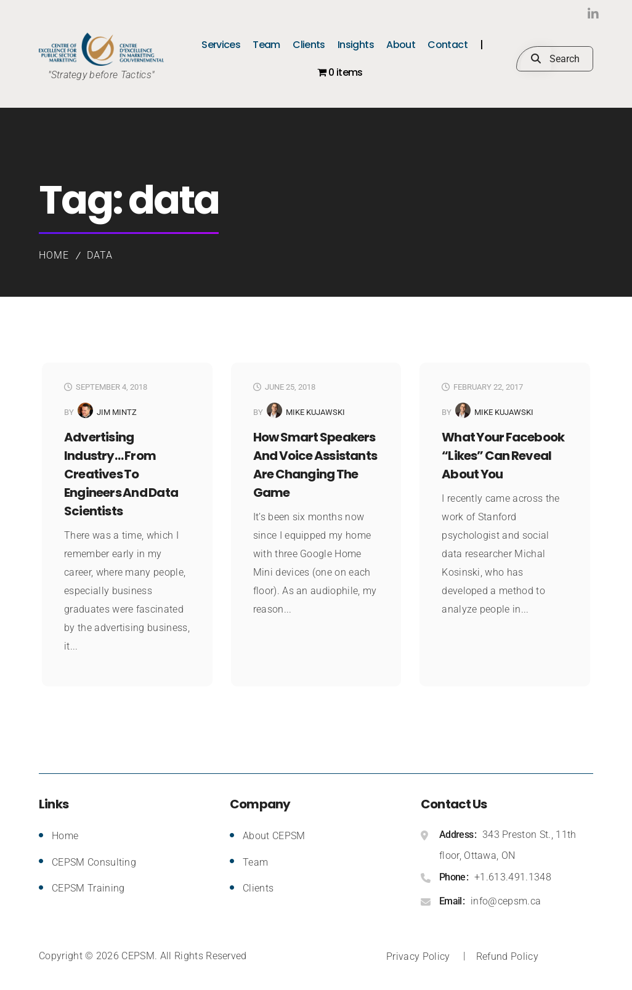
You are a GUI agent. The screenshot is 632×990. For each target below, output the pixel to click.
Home (54, 255)
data (100, 255)
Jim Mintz (117, 412)
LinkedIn (568, 14)
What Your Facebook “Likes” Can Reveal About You (503, 456)
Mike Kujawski (315, 412)
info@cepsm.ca (506, 901)
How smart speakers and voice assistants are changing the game (315, 465)
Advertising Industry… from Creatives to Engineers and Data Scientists (121, 474)
